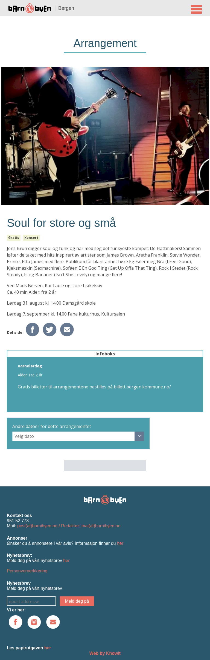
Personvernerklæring (27, 571)
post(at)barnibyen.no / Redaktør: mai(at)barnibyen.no (68, 526)
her (120, 543)
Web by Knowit (105, 653)
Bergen (66, 8)
